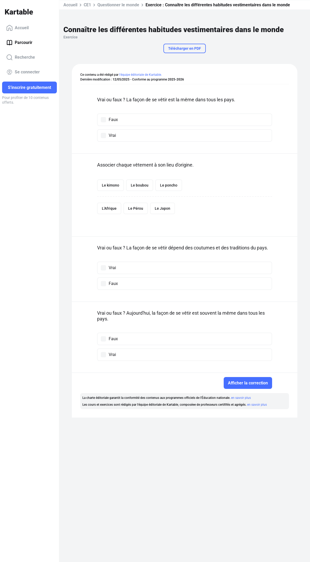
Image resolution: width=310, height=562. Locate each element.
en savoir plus (241, 398)
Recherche (20, 57)
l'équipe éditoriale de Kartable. (140, 75)
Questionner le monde (118, 4)
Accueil (17, 28)
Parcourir (19, 42)
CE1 (87, 4)
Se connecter (23, 72)
